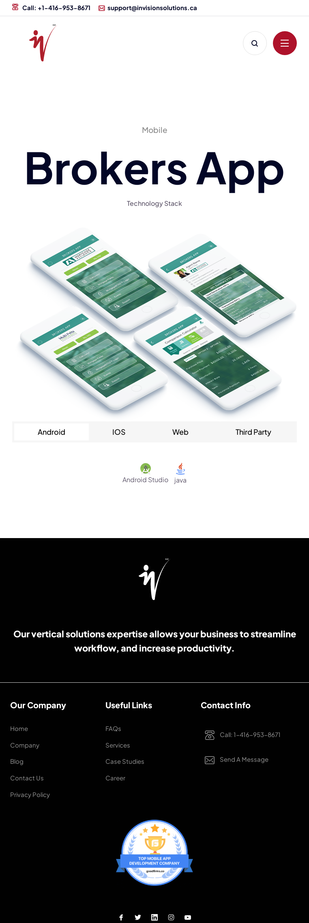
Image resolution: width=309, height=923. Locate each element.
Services (115, 737)
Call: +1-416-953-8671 (51, 7)
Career (113, 759)
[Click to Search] (255, 43)
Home (17, 726)
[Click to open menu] (285, 43)
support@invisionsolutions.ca (148, 7)
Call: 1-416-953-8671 (234, 735)
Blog (15, 748)
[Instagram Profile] (171, 890)
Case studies (120, 748)
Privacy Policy (26, 770)
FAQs (111, 726)
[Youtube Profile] (188, 890)
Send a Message (229, 760)
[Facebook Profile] (121, 890)
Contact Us (23, 759)
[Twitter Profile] (138, 890)
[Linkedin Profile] (154, 890)
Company (21, 737)
